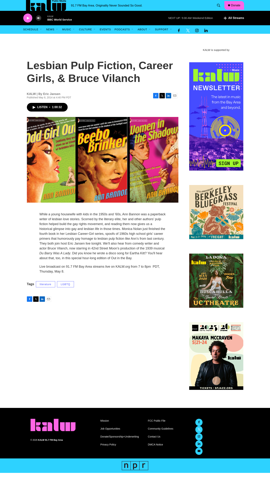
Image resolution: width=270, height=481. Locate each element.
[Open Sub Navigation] (41, 37)
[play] (28, 26)
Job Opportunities (110, 437)
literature (45, 292)
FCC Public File (156, 429)
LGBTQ (65, 292)
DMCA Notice (155, 452)
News (50, 37)
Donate (238, 9)
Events (105, 37)
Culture (85, 37)
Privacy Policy (108, 452)
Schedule (30, 37)
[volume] (39, 26)
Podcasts (122, 37)
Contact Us (154, 444)
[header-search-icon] (220, 9)
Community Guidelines (160, 437)
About (142, 37)
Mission (104, 429)
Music (66, 37)
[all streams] (234, 26)
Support (161, 37)
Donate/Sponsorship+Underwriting (119, 444)
